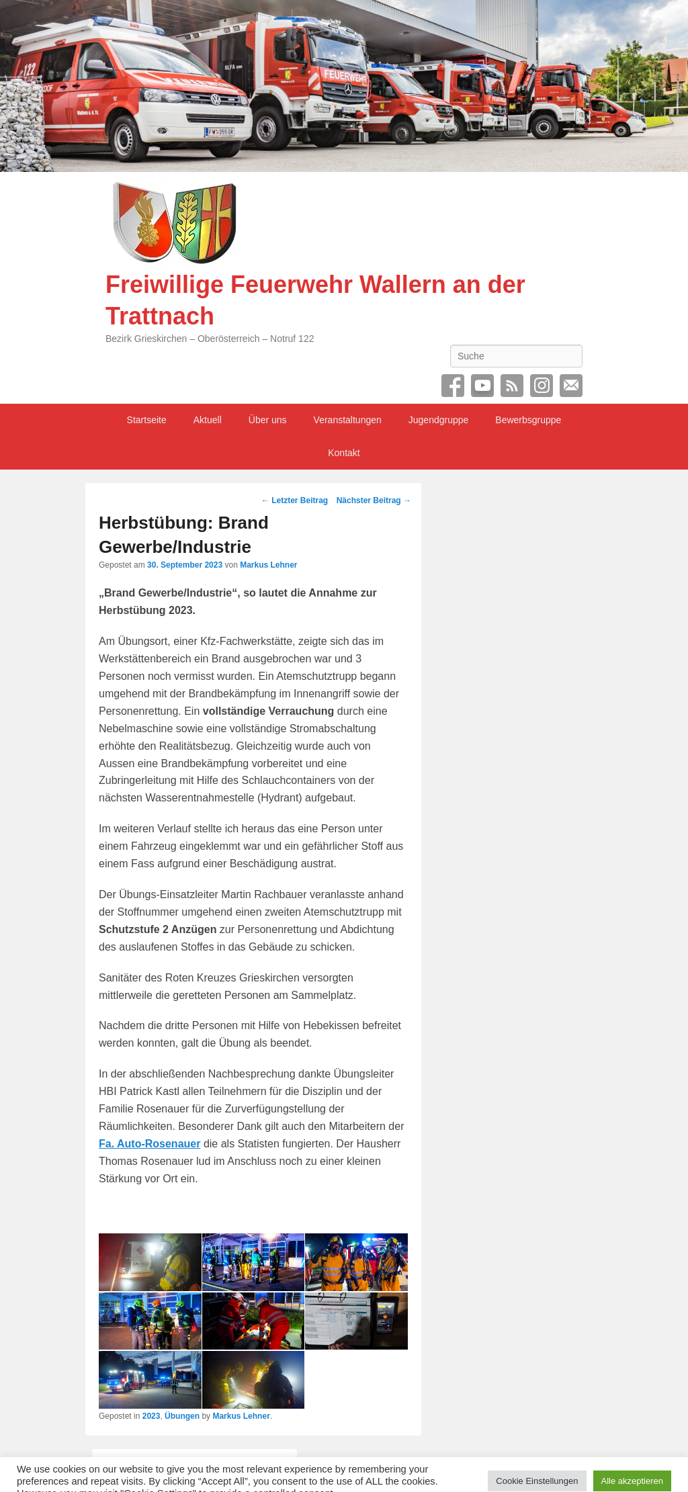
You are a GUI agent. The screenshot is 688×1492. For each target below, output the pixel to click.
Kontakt (343, 452)
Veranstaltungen (348, 419)
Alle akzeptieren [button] (632, 1465)
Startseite (147, 419)
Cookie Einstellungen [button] (537, 1465)
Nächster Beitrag (374, 500)
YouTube (482, 385)
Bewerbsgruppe (528, 419)
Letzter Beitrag (294, 500)
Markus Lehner (268, 565)
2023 (151, 1416)
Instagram (541, 385)
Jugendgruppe (438, 419)
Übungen (182, 1416)
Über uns (268, 419)
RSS (512, 385)
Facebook (452, 385)
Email (571, 385)
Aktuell (208, 419)
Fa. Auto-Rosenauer (149, 1143)
